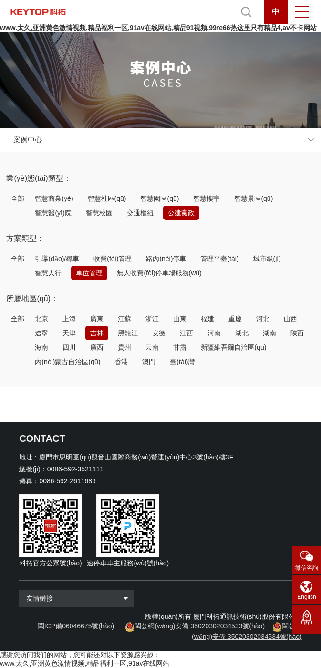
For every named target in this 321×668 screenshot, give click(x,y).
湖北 (242, 333)
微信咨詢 (306, 567)
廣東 (97, 319)
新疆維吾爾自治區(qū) (233, 347)
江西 (186, 333)
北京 (41, 319)
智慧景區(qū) (253, 198)
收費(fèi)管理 (112, 258)
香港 (121, 361)
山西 (290, 319)
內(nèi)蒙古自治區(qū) (67, 361)
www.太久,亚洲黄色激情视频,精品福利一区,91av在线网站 (84, 663)
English (306, 597)
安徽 (159, 333)
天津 (69, 333)
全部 (17, 198)
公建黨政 (181, 213)
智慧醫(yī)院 (53, 213)
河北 (262, 319)
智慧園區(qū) (159, 198)
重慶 (235, 319)
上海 (69, 319)
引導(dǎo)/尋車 (57, 258)
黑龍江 (128, 333)
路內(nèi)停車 (166, 258)
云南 (152, 347)
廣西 (97, 347)
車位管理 (89, 273)
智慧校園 (99, 213)
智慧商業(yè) (54, 198)
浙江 (152, 319)
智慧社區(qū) (107, 198)
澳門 (148, 361)
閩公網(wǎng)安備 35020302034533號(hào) (200, 626)
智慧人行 (48, 273)
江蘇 (124, 319)
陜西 (297, 333)
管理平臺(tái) (219, 258)
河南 (214, 333)
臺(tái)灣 (182, 361)
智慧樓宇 (206, 198)
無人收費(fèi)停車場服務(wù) (159, 273)
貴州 (124, 347)
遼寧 (41, 333)
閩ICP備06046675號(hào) (76, 626)
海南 (41, 347)
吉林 (97, 333)
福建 (207, 319)
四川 (69, 347)
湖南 (269, 333)
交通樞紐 (140, 213)
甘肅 (179, 347)
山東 (179, 319)
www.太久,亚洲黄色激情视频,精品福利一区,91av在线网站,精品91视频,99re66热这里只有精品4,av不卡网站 (158, 27)
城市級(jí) (267, 258)
